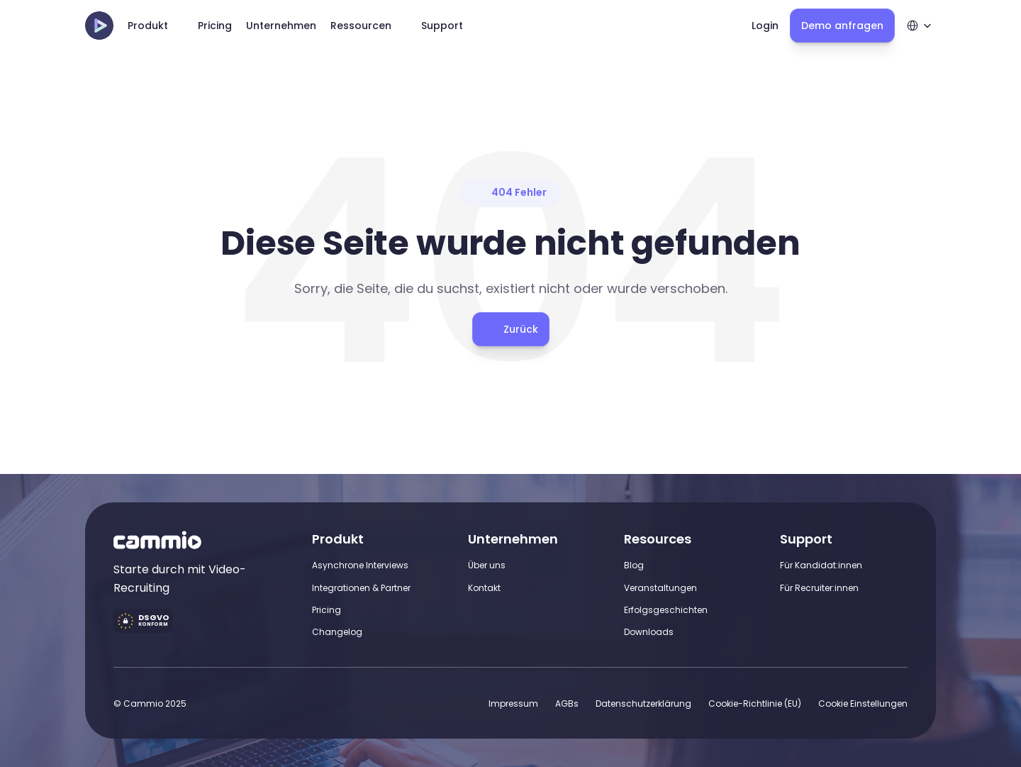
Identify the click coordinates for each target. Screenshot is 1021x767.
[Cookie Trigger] (863, 703)
